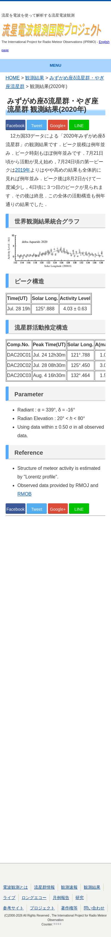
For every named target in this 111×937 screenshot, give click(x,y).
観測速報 (69, 887)
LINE (78, 125)
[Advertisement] (56, 690)
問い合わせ (94, 908)
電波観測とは (15, 887)
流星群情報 (44, 887)
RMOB (24, 494)
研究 (79, 897)
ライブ (9, 897)
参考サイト (13, 908)
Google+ (58, 125)
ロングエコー (34, 897)
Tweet (36, 125)
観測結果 (34, 77)
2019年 (22, 170)
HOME (13, 77)
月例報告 (61, 897)
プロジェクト (42, 908)
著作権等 (69, 908)
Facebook (16, 125)
